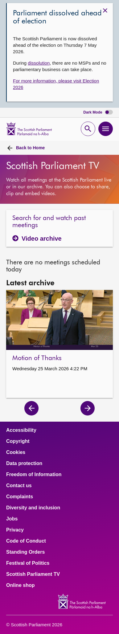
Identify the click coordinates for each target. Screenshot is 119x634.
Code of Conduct (26, 541)
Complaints (19, 496)
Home (30, 147)
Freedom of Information (34, 474)
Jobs (12, 518)
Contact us (19, 485)
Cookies (15, 452)
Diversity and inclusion (33, 507)
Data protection (24, 463)
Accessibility (21, 430)
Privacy (15, 530)
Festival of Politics (27, 563)
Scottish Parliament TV (33, 574)
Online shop (20, 585)
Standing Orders (25, 552)
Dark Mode (98, 112)
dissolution (39, 63)
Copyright (18, 441)
